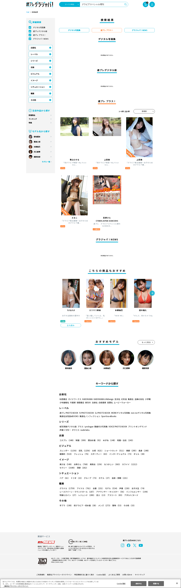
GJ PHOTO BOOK (101, 412)
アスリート (115, 495)
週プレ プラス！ (39, 35)
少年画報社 (64, 402)
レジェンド (86, 495)
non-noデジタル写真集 (139, 412)
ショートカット (114, 450)
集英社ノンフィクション (89, 416)
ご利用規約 (40, 574)
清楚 (65, 467)
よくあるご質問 (114, 574)
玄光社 (117, 399)
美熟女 (95, 464)
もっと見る (146, 342)
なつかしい (111, 464)
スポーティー (99, 454)
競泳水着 (94, 440)
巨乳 (84, 450)
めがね (108, 440)
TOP (27, 12)
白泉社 (95, 402)
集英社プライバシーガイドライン (59, 574)
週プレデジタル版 (40, 31)
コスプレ (67, 440)
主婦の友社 (139, 399)
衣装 (32, 67)
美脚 (130, 450)
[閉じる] (177, 583)
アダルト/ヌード (131, 495)
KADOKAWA (87, 399)
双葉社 (110, 402)
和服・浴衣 (124, 440)
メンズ (104, 505)
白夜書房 (102, 402)
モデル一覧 (46, 162)
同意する (156, 583)
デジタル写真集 (39, 27)
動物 (117, 505)
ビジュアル (35, 74)
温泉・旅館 (119, 478)
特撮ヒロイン (68, 495)
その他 (33, 100)
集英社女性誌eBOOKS (69, 416)
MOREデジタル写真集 (119, 412)
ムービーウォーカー (122, 402)
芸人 (101, 495)
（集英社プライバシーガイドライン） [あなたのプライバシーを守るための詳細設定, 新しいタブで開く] (16, 586)
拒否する (139, 583)
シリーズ (34, 61)
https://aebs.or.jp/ (56, 562)
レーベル (34, 54)
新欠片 (88, 402)
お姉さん (81, 464)
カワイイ (129, 464)
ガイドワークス (74, 399)
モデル (110, 488)
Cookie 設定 (101, 574)
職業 (32, 93)
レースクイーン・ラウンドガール (77, 491)
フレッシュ (81, 454)
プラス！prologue (85, 426)
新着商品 (32, 115)
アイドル (84, 488)
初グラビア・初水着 (85, 505)
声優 (123, 488)
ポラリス (75, 430)
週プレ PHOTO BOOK (69, 412)
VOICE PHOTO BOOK (117, 426)
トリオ (77, 478)
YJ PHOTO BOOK (86, 412)
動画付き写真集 (100, 426)
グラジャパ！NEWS (40, 38)
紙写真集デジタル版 (68, 426)
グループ (90, 478)
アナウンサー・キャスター (110, 491)
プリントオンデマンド (136, 426)
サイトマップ (140, 574)
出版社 (33, 47)
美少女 (66, 464)
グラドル (68, 488)
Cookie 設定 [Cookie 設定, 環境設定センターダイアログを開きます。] (121, 583)
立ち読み (71, 325)
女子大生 (137, 488)
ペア (65, 478)
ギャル (139, 454)
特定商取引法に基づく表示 (84, 574)
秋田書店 (63, 399)
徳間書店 (80, 402)
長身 (142, 450)
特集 (30, 123)
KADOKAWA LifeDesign (103, 399)
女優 (97, 488)
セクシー (146, 464)
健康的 (66, 454)
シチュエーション (38, 87)
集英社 (130, 399)
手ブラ (66, 505)
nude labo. (85, 430)
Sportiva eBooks (108, 416)
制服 (80, 440)
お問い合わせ (127, 574)
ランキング (33, 119)
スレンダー (68, 450)
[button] (152, 293)
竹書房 (73, 402)
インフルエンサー (137, 491)
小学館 (147, 399)
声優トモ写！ (65, 430)
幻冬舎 (123, 399)
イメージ (34, 80)
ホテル (104, 478)
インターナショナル (120, 454)
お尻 (97, 450)
